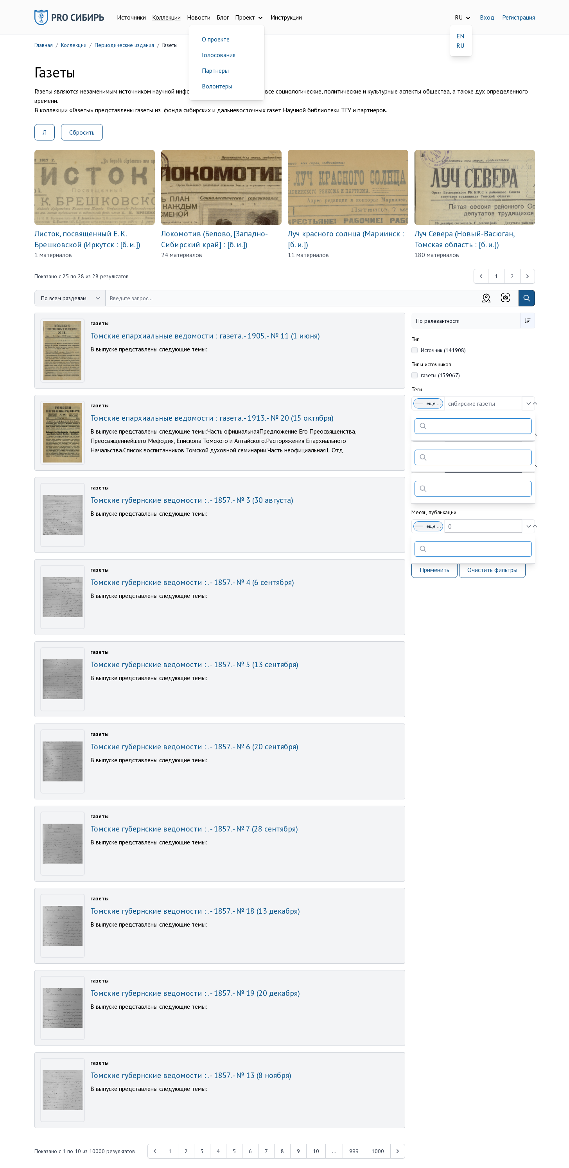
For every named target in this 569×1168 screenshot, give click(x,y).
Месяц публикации (433, 512)
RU (460, 45)
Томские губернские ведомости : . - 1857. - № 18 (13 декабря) (195, 911)
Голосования (218, 55)
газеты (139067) (440, 375)
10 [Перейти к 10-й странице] (316, 1151)
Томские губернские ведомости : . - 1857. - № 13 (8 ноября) (190, 1075)
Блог (223, 17)
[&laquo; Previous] (481, 276)
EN (460, 36)
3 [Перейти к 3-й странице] (202, 1151)
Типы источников (431, 364)
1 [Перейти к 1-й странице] (496, 276)
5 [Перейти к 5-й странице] (234, 1151)
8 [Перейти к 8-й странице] (282, 1151)
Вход (487, 17)
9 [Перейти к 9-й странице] (298, 1151)
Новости (198, 17)
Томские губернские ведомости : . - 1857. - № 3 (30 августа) (191, 500)
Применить (434, 570)
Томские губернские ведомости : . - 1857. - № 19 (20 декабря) (195, 993)
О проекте (216, 39)
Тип (415, 339)
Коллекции (166, 17)
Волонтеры (217, 86)
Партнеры (215, 70)
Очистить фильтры (492, 570)
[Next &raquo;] (397, 1151)
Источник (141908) (443, 350)
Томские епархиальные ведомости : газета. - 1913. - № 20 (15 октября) (212, 418)
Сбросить (82, 132)
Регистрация (518, 17)
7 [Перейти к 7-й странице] (266, 1151)
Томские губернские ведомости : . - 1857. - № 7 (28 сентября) (194, 829)
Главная (43, 45)
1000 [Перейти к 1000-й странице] (378, 1151)
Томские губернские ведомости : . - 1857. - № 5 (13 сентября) (194, 664)
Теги (416, 389)
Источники (131, 17)
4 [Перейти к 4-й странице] (218, 1151)
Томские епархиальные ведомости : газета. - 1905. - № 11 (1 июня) (205, 336)
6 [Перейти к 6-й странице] (250, 1151)
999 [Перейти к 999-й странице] (354, 1151)
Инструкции (286, 17)
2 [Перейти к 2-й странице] (186, 1151)
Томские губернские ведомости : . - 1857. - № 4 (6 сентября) (192, 582)
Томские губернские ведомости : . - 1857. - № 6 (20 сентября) (194, 746)
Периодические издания (124, 45)
